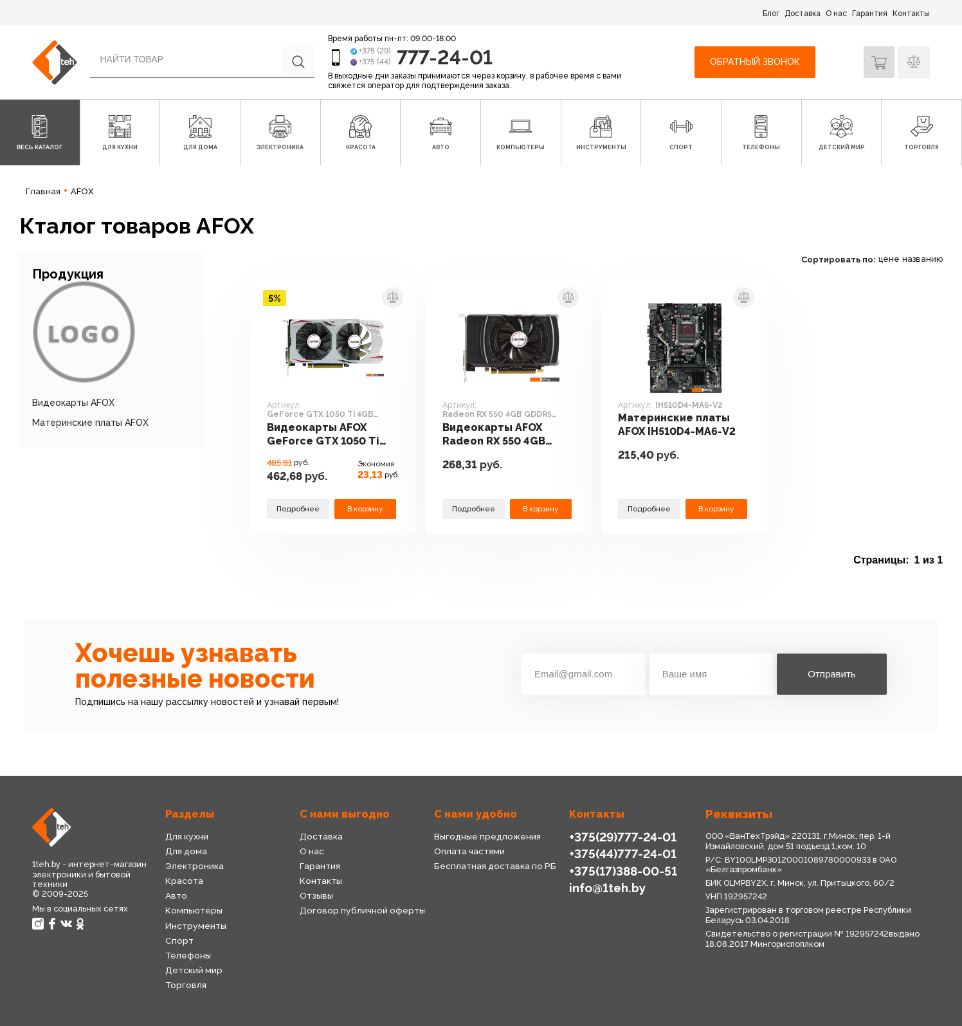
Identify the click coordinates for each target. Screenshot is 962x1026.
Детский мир (193, 970)
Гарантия (869, 13)
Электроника (194, 866)
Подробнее (298, 508)
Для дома (186, 851)
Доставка (803, 13)
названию (922, 259)
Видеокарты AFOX (73, 403)
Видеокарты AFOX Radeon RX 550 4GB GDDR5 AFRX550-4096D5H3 (496, 435)
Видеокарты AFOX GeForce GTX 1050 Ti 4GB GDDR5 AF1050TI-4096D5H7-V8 (327, 435)
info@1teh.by (607, 886)
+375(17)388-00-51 (622, 870)
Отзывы (316, 895)
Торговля (185, 985)
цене (889, 259)
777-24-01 (445, 57)
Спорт (179, 940)
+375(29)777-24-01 (621, 836)
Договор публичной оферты (362, 910)
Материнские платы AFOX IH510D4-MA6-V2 (678, 425)
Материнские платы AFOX (90, 422)
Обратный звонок (754, 62)
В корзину (365, 508)
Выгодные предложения (487, 836)
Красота (184, 880)
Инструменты (195, 926)
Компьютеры (193, 910)
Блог (771, 13)
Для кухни (186, 836)
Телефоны (188, 955)
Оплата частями (469, 851)
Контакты (911, 13)
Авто (176, 895)
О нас (836, 13)
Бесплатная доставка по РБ (495, 866)
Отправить (831, 673)
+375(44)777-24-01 (621, 853)
